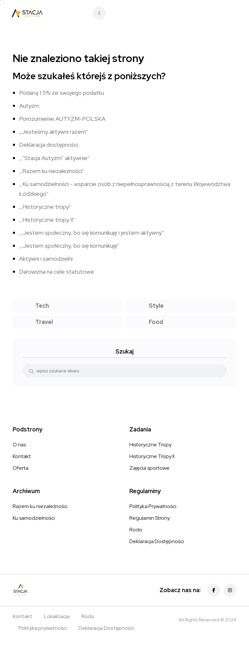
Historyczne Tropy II (151, 456)
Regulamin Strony (149, 518)
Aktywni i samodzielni (46, 258)
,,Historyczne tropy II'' (47, 219)
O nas (19, 444)
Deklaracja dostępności (48, 144)
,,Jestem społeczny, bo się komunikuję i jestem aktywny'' (91, 232)
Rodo (135, 529)
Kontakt (22, 456)
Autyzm (29, 105)
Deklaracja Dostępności (156, 541)
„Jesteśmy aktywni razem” (53, 131)
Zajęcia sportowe (149, 468)
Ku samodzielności (34, 518)
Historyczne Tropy (150, 444)
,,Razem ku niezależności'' (51, 171)
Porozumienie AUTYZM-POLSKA (62, 118)
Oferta (21, 468)
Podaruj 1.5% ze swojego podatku (61, 92)
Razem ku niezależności (40, 506)
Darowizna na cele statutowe (56, 271)
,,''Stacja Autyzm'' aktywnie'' (54, 158)
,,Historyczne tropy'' (45, 206)
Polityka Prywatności (152, 506)
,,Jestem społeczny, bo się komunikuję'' (69, 245)
